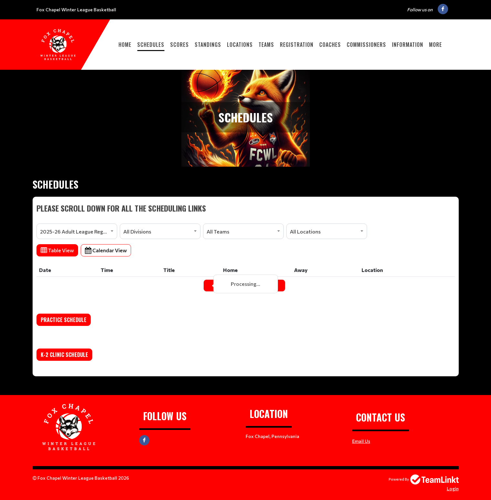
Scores (179, 44)
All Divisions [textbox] (137, 231)
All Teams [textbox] (218, 231)
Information (407, 44)
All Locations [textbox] (305, 231)
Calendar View (106, 250)
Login (453, 488)
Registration (296, 44)
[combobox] (76, 231)
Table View (57, 250)
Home (124, 44)
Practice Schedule (64, 320)
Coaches (330, 44)
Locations (240, 44)
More (435, 44)
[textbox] (245, 208)
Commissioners (366, 44)
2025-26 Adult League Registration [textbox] (78, 231)
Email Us (361, 441)
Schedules (150, 44)
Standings (208, 44)
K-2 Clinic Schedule (64, 355)
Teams (266, 44)
